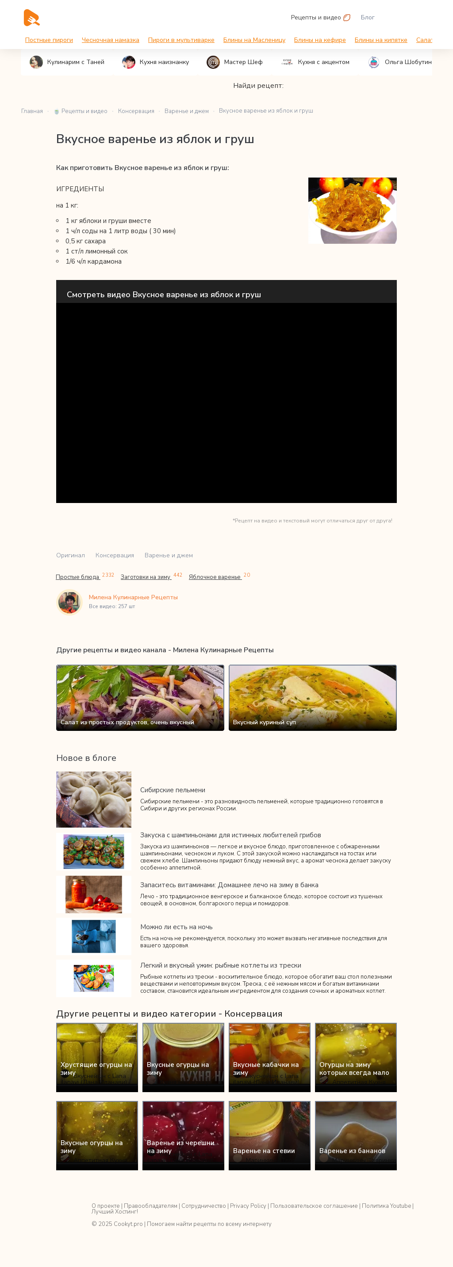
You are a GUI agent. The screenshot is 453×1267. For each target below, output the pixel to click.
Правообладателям (150, 1206)
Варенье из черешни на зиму (181, 1146)
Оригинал (70, 555)
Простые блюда (85, 577)
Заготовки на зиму (152, 577)
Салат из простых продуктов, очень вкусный (127, 722)
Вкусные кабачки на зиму (266, 1068)
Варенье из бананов (352, 1150)
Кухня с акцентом (314, 62)
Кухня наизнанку (155, 62)
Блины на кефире (320, 40)
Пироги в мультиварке (181, 40)
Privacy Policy (248, 1206)
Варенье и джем (169, 555)
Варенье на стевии (264, 1150)
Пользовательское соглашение (314, 1206)
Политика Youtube (386, 1206)
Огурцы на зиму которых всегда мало (354, 1068)
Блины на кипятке (381, 40)
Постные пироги (49, 40)
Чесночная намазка (110, 40)
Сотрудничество (203, 1206)
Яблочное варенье (219, 577)
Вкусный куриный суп (264, 722)
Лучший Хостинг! (115, 1212)
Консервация (115, 555)
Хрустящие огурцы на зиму (96, 1068)
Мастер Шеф (235, 62)
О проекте (106, 1206)
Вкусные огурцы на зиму (178, 1068)
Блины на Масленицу (254, 40)
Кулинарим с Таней (67, 62)
